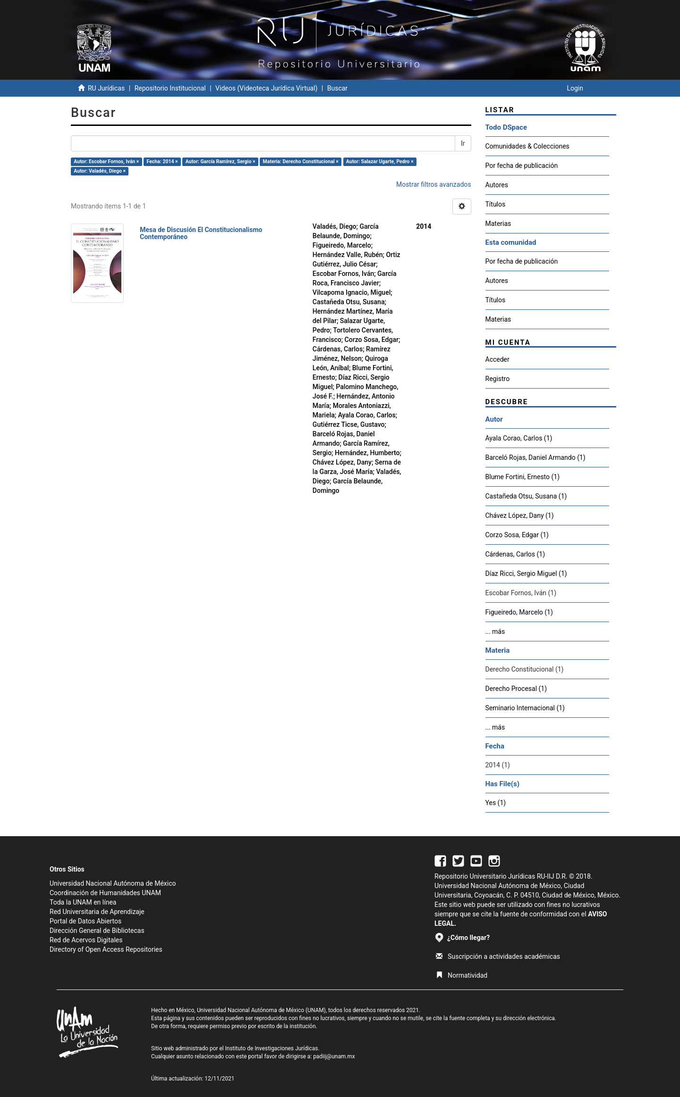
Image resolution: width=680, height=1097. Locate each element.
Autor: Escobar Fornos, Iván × (106, 161)
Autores (496, 185)
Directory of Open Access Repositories (106, 949)
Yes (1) (495, 802)
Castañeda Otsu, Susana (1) (526, 496)
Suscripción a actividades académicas (498, 956)
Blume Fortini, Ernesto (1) (522, 477)
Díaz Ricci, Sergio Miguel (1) (526, 573)
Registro (497, 378)
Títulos (495, 204)
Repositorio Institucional (170, 88)
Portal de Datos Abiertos (85, 921)
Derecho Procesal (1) (516, 688)
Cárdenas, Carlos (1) (515, 554)
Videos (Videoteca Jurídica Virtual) (266, 88)
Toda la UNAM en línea (83, 902)
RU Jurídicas (106, 88)
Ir (463, 143)
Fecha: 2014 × (162, 161)
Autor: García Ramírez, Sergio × (220, 161)
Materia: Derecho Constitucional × (301, 161)
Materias (498, 223)
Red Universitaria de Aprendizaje (97, 911)
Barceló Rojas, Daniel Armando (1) (535, 457)
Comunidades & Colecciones (527, 146)
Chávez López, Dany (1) (519, 515)
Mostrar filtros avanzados (433, 184)
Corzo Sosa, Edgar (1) (517, 535)
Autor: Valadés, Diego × (100, 171)
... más (495, 631)
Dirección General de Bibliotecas (97, 930)
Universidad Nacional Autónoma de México (113, 883)
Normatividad (461, 975)
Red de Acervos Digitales (86, 940)
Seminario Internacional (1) (525, 708)
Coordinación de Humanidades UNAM (105, 893)
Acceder (497, 359)
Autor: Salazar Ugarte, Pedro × (380, 161)
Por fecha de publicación (521, 165)
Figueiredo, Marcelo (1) (519, 612)
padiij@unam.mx (334, 1056)
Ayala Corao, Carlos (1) (518, 438)
